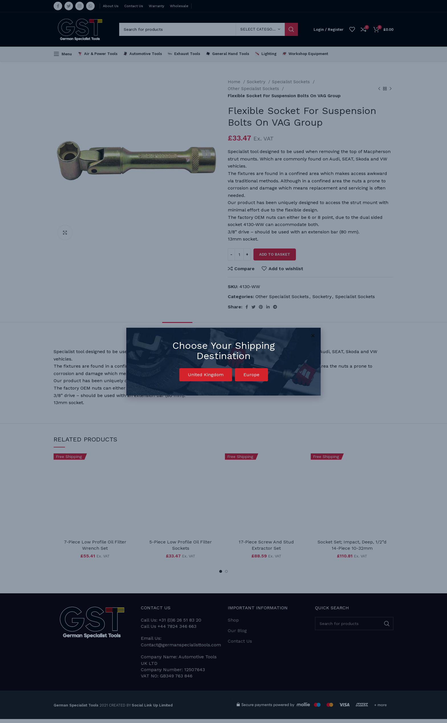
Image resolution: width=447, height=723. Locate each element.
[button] (205, 374)
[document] (223, 361)
